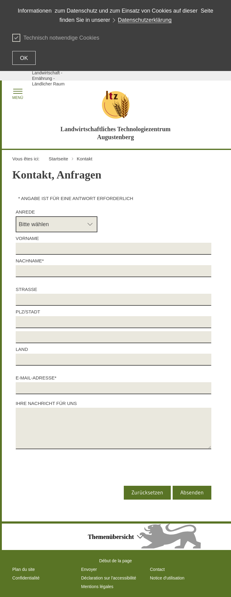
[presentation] (66, 474)
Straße (26, 289)
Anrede (25, 211)
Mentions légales (97, 586)
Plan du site (23, 569)
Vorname (27, 238)
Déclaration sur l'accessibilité (108, 577)
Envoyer (89, 569)
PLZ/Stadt (28, 311)
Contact (157, 569)
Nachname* (30, 260)
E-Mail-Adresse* (37, 377)
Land (22, 349)
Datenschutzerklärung (145, 20)
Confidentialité (26, 577)
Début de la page (115, 560)
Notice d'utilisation (167, 577)
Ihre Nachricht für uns (47, 403)
